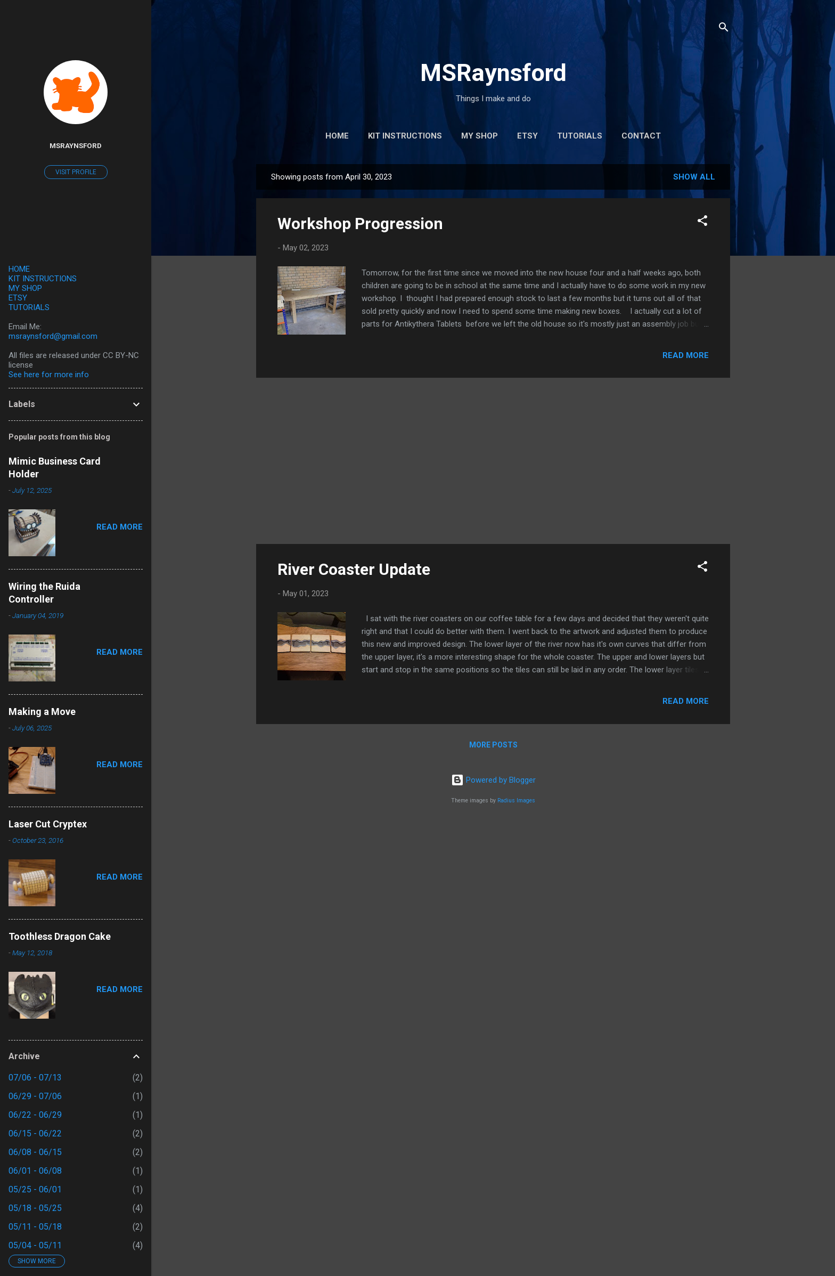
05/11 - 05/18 (35, 1227)
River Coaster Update (353, 569)
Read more (685, 355)
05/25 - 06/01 (35, 1189)
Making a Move (42, 711)
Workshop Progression (360, 223)
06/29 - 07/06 (35, 1096)
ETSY (18, 298)
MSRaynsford (493, 73)
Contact (641, 136)
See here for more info (49, 374)
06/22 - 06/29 (35, 1115)
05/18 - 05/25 (35, 1208)
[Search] (723, 29)
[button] (702, 222)
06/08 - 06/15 (35, 1152)
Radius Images (516, 800)
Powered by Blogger (493, 780)
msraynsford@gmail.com (53, 336)
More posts (493, 745)
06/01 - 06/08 (35, 1171)
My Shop (479, 136)
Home (337, 136)
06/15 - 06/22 (35, 1133)
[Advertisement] (493, 460)
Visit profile (75, 172)
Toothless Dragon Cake (60, 936)
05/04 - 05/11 (35, 1245)
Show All (694, 177)
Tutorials (579, 136)
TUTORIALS (29, 307)
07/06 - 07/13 (35, 1077)
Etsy (527, 136)
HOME (19, 269)
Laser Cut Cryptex (48, 824)
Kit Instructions (405, 136)
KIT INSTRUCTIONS (43, 278)
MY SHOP (25, 288)
